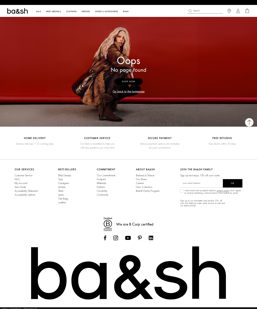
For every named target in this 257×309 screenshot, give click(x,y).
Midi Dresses (64, 175)
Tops (60, 179)
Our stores (141, 179)
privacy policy (223, 190)
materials (101, 183)
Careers (140, 183)
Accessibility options (25, 195)
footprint (101, 179)
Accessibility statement (26, 191)
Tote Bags (63, 198)
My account (21, 183)
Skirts (60, 191)
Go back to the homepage (129, 91)
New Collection (144, 187)
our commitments (106, 175)
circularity (102, 191)
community (102, 195)
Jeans (61, 195)
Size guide (20, 187)
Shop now (128, 82)
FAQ (17, 179)
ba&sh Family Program (148, 191)
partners (101, 187)
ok (232, 183)
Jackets (61, 187)
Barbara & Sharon (145, 175)
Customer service (23, 175)
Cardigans (63, 183)
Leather (62, 202)
